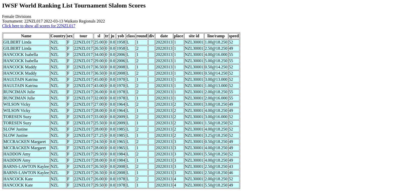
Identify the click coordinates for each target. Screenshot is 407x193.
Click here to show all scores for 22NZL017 (38, 26)
